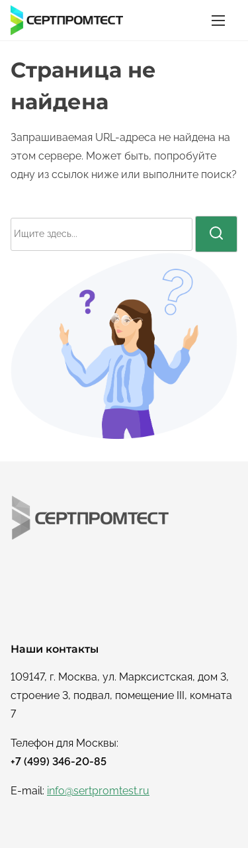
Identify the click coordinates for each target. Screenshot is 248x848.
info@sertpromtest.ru (98, 790)
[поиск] (216, 234)
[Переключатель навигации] (218, 20)
